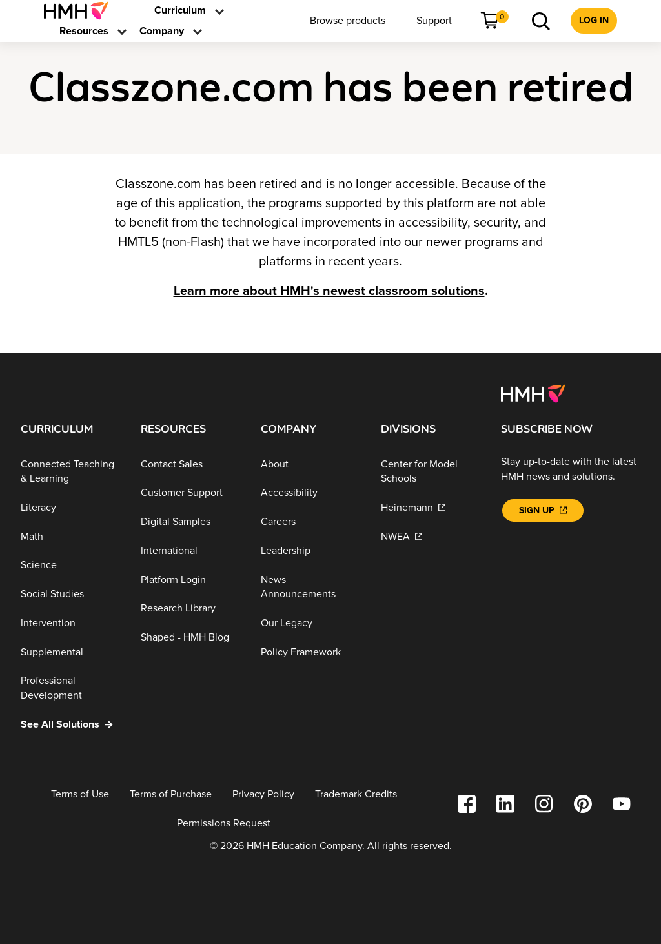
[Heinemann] (431, 507)
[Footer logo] (533, 392)
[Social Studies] (70, 594)
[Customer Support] (190, 493)
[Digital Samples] (190, 522)
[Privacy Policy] (263, 794)
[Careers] (310, 522)
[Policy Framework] (310, 651)
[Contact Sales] (190, 463)
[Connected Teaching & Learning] (70, 471)
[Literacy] (70, 507)
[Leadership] (310, 551)
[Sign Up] (543, 510)
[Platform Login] (190, 580)
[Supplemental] (70, 651)
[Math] (70, 536)
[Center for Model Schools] (431, 471)
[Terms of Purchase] (170, 794)
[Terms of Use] (80, 794)
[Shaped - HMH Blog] (190, 637)
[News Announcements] (310, 587)
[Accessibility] (310, 493)
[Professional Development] (70, 688)
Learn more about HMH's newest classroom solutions (329, 291)
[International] (190, 551)
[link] (81, 11)
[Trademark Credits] (356, 794)
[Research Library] (190, 608)
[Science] (70, 565)
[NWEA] (431, 536)
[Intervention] (70, 623)
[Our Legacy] (310, 623)
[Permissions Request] (224, 823)
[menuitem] (81, 10)
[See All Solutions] (70, 724)
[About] (310, 463)
